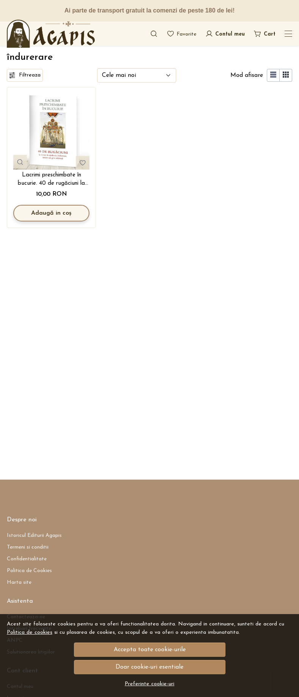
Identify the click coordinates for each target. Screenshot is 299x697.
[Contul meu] (225, 33)
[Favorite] (181, 33)
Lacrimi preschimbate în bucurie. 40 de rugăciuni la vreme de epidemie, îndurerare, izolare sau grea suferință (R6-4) (51, 180)
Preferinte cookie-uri (149, 684)
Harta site (19, 582)
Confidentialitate (27, 559)
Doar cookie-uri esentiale (149, 667)
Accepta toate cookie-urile (150, 650)
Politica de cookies (29, 632)
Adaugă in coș (51, 213)
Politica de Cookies (29, 571)
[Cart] (265, 33)
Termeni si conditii (28, 547)
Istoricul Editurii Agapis (34, 535)
